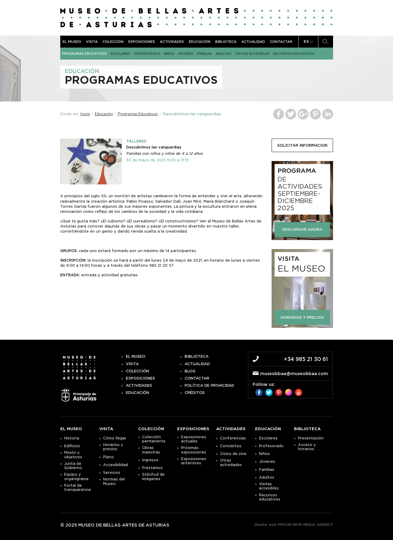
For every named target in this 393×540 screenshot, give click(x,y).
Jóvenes (185, 53)
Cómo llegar (114, 438)
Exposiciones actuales (193, 439)
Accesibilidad (115, 465)
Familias (204, 53)
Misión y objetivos (73, 454)
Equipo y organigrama (76, 476)
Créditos (195, 393)
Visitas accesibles (252, 53)
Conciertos (230, 446)
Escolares (120, 53)
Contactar (281, 42)
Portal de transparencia (77, 487)
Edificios (72, 446)
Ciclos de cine (233, 454)
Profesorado (147, 53)
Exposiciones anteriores (193, 461)
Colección (113, 42)
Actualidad (253, 42)
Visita (92, 42)
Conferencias (233, 438)
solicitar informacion (302, 145)
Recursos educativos (293, 53)
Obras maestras (151, 450)
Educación (199, 42)
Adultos (223, 53)
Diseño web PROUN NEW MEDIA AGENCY (294, 524)
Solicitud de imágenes (153, 476)
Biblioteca (226, 42)
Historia (71, 438)
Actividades (172, 42)
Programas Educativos (84, 53)
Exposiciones (141, 42)
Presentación (310, 438)
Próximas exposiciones (193, 450)
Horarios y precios (113, 447)
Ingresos (150, 460)
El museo (72, 42)
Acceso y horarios (307, 447)
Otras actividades (231, 462)
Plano (108, 457)
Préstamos (152, 468)
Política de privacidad (209, 385)
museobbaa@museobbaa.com (294, 373)
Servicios (111, 473)
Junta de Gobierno (73, 466)
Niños (169, 53)
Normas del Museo (114, 481)
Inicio (85, 113)
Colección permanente (153, 439)
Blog (190, 371)
